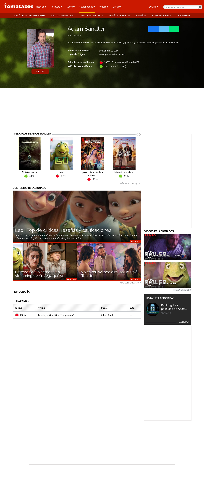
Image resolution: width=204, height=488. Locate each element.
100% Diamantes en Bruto (121, 62)
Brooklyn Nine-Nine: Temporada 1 (56, 315)
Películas (56, 6)
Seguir (40, 71)
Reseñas (141, 15)
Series (70, 6)
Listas (117, 6)
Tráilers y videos (162, 15)
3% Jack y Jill (115, 66)
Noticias (41, 6)
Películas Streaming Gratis (30, 15)
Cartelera (184, 15)
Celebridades (87, 6)
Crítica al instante (92, 15)
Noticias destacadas (63, 15)
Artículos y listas (120, 15)
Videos (103, 6)
